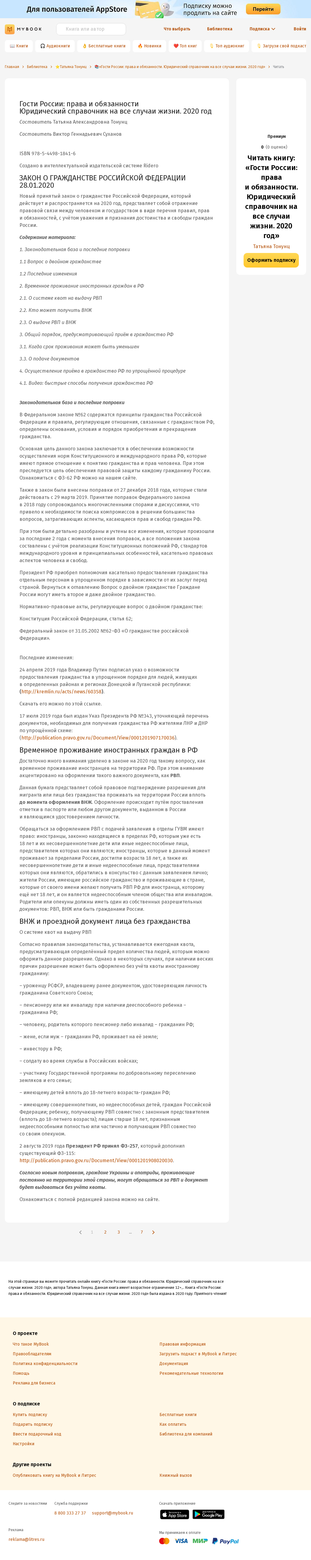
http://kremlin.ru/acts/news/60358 (61, 692)
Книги (22, 46)
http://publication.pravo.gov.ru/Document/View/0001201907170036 (98, 738)
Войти (300, 29)
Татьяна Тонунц (271, 246)
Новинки (152, 46)
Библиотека (219, 29)
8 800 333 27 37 (70, 1513)
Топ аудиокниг (230, 46)
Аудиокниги (58, 46)
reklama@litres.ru (26, 1539)
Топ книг (188, 46)
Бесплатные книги (106, 46)
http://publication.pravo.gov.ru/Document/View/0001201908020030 (96, 1160)
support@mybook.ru (112, 1513)
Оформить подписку (271, 260)
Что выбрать (177, 29)
